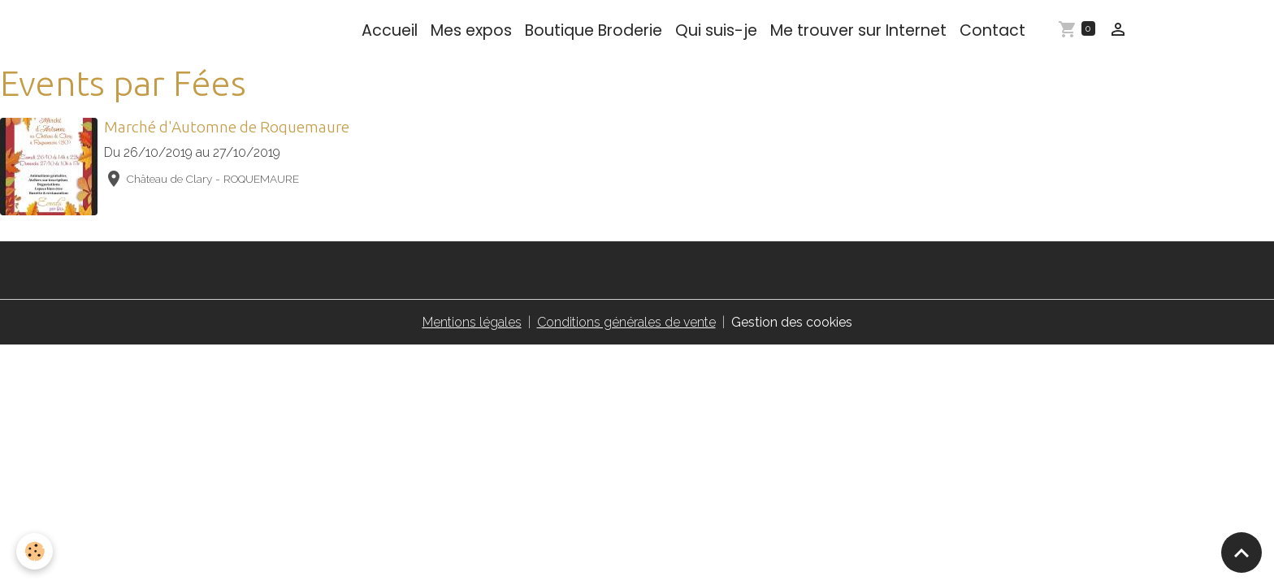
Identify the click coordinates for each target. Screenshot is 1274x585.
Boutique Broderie (593, 30)
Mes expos (471, 30)
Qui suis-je (716, 30)
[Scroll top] (1241, 552)
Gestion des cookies (791, 322)
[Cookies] (34, 551)
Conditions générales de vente (626, 322)
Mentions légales (472, 322)
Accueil (390, 30)
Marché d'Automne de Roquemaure (226, 127)
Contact (992, 30)
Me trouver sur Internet (858, 30)
